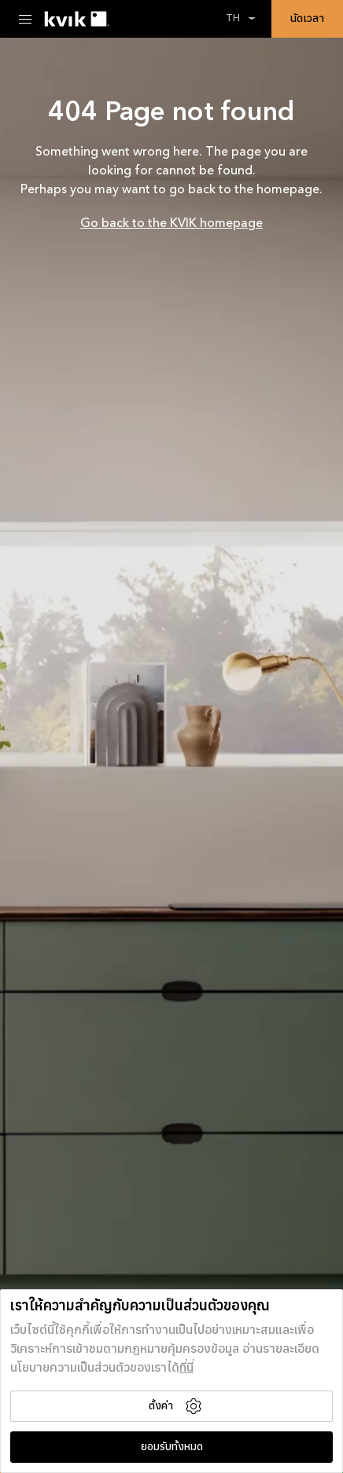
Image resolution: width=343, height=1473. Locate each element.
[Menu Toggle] (25, 18)
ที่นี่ (186, 1368)
